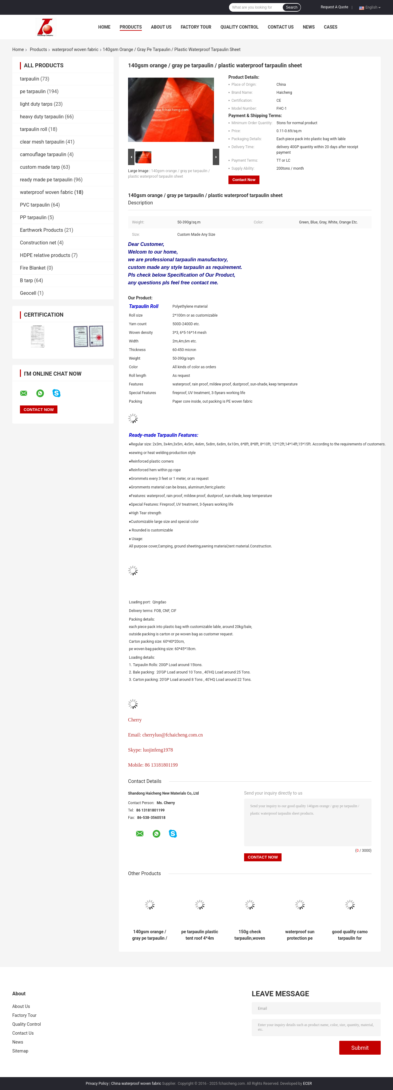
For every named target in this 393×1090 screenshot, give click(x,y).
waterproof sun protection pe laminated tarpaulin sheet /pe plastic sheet (300, 935)
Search (292, 7)
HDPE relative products (45, 255)
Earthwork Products (41, 230)
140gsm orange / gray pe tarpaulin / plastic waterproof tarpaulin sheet (149, 935)
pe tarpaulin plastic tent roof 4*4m (199, 935)
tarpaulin (29, 79)
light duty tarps (36, 104)
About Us (161, 27)
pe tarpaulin (33, 91)
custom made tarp (40, 167)
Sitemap (20, 1051)
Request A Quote (334, 7)
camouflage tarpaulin (43, 154)
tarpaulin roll (33, 129)
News (309, 27)
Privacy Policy (97, 1083)
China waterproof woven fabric (136, 1083)
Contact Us (281, 27)
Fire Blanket (33, 268)
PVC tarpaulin (35, 205)
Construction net (38, 243)
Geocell (28, 293)
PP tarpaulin (33, 217)
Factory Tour (196, 27)
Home (104, 27)
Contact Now (243, 179)
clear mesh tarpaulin (42, 142)
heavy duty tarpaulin (42, 117)
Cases (330, 27)
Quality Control (239, 27)
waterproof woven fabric (75, 49)
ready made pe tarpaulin (46, 180)
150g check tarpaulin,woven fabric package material (250, 935)
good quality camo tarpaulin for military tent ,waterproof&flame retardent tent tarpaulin (350, 935)
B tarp (26, 280)
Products (131, 27)
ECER (307, 1083)
